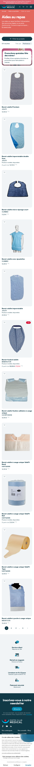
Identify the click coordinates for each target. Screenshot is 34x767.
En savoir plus (6, 27)
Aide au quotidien (13, 11)
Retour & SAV (22, 734)
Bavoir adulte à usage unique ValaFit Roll (16, 515)
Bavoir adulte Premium (10, 107)
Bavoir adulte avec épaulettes (13, 259)
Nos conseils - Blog (24, 730)
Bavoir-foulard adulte (10, 360)
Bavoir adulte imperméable (12, 308)
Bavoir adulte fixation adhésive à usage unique (17, 412)
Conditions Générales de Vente (17, 756)
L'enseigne (21, 737)
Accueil (4, 11)
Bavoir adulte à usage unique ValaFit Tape (16, 568)
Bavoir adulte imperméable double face (15, 157)
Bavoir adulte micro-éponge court (15, 210)
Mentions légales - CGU (17, 759)
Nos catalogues (7, 730)
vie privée (29, 714)
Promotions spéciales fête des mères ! (16, 54)
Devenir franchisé (7, 734)
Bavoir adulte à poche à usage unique (16, 618)
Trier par (18, 43)
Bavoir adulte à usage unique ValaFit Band (16, 463)
